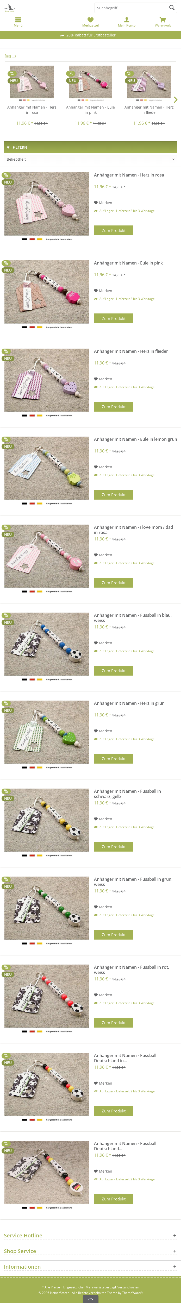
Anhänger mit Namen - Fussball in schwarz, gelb (127, 794)
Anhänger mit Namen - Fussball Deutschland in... (125, 1058)
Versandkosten (128, 1287)
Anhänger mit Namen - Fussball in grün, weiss (133, 882)
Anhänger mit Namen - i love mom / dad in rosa (133, 530)
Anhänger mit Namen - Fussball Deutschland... (125, 1146)
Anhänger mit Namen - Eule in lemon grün (135, 439)
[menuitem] (163, 22)
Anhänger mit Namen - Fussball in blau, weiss (133, 618)
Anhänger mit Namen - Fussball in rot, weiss (131, 970)
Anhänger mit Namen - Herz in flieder (149, 110)
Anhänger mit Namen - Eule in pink (90, 110)
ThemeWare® (132, 1293)
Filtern (17, 147)
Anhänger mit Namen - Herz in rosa (32, 110)
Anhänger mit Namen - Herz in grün (129, 703)
